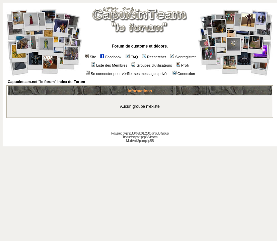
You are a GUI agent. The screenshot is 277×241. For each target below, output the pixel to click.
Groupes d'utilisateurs (151, 65)
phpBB (130, 133)
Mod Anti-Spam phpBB (139, 141)
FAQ (132, 57)
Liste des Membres (109, 65)
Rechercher (154, 57)
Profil (183, 65)
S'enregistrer (183, 57)
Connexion (183, 74)
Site (90, 57)
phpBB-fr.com (149, 137)
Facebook (110, 57)
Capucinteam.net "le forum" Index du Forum (46, 82)
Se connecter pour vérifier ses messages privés (127, 74)
